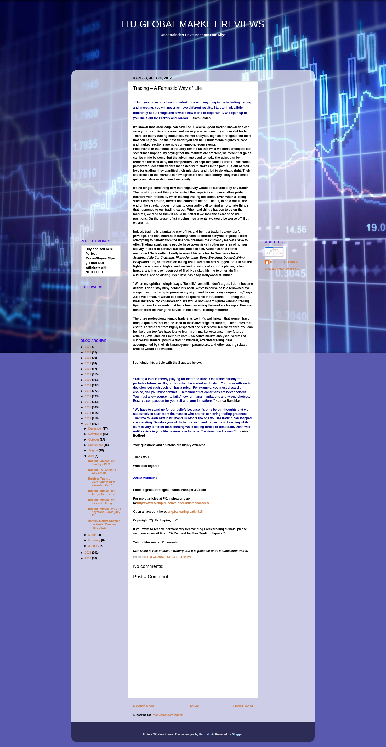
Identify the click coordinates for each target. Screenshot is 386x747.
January (94, 545)
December (95, 428)
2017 (88, 396)
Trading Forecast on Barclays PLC (101, 462)
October (94, 439)
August (93, 450)
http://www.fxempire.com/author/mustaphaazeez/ (173, 503)
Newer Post (143, 706)
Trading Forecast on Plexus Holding (101, 501)
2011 (88, 552)
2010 (88, 558)
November (95, 434)
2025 (88, 352)
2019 (88, 385)
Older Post (243, 706)
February (94, 540)
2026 (88, 346)
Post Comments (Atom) (167, 714)
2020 (88, 379)
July (91, 456)
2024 (88, 357)
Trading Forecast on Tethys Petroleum (101, 492)
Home (193, 706)
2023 (88, 363)
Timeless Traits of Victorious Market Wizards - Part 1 (101, 482)
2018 (88, 390)
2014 (88, 412)
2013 (88, 418)
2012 (88, 423)
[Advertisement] (172, 57)
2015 (88, 407)
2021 (88, 374)
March (93, 534)
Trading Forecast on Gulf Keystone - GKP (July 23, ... (104, 512)
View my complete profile (282, 268)
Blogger (237, 734)
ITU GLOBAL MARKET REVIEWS (193, 24)
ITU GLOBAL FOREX (284, 262)
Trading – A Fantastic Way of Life (102, 471)
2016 (88, 401)
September (96, 445)
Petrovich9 (206, 734)
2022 (88, 368)
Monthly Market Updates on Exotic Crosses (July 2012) (104, 524)
